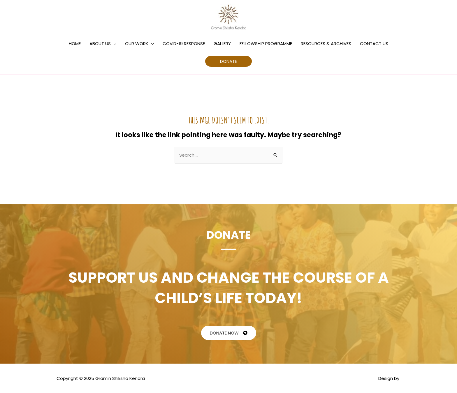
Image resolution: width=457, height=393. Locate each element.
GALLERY (222, 43)
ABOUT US (100, 43)
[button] (228, 333)
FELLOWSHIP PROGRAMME (266, 43)
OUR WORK (136, 43)
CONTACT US (374, 43)
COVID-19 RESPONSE (184, 43)
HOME (75, 43)
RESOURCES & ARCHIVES (326, 43)
